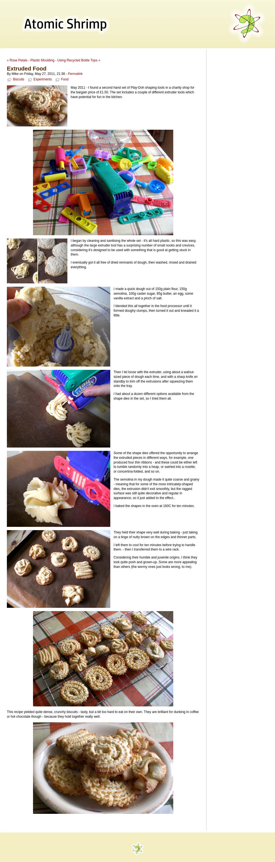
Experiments (43, 79)
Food (64, 79)
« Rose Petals (17, 60)
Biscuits (18, 79)
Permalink (75, 74)
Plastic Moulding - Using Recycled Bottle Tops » (65, 60)
